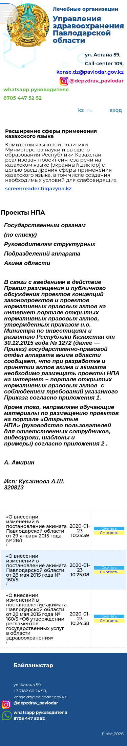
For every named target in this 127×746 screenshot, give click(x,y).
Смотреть (109, 533)
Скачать (109, 528)
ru (89, 110)
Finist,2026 (113, 733)
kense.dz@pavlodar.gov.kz (90, 72)
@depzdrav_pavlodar (96, 81)
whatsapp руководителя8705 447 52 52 (36, 94)
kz (81, 110)
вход (116, 110)
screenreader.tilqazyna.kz (38, 188)
